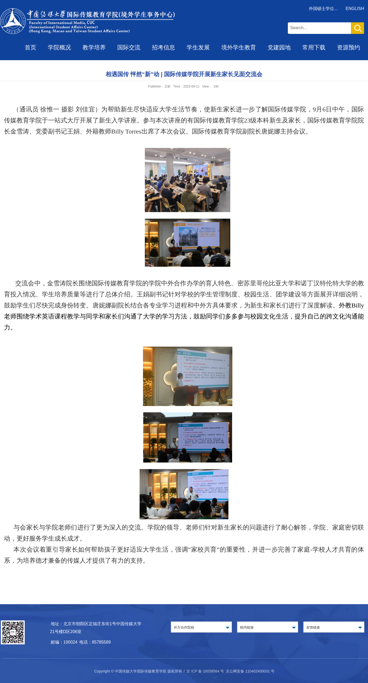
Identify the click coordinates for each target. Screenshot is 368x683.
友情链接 (313, 627)
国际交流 (128, 47)
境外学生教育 (238, 47)
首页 (30, 47)
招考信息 (163, 47)
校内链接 (247, 627)
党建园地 (279, 47)
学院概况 (59, 47)
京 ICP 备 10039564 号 (205, 671)
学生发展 (198, 47)
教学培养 (94, 47)
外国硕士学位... (323, 8)
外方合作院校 (184, 627)
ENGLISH (355, 8)
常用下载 (313, 47)
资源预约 (348, 47)
